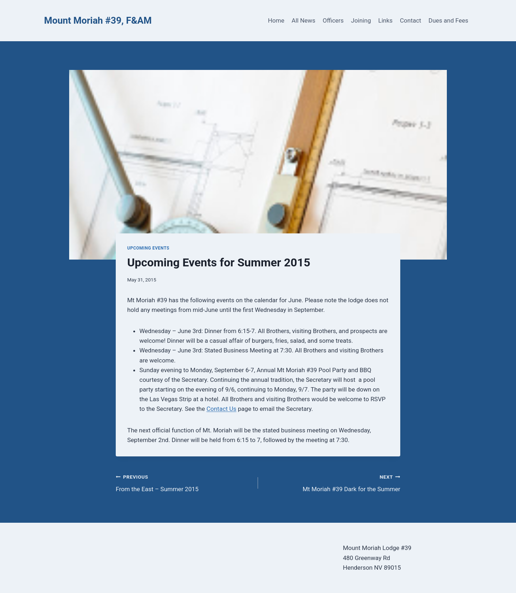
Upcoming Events (148, 248)
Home (276, 20)
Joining (361, 20)
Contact (410, 20)
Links (385, 20)
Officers (333, 20)
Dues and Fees (448, 20)
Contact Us (221, 408)
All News (303, 20)
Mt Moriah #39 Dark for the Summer (332, 482)
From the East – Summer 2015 (184, 482)
